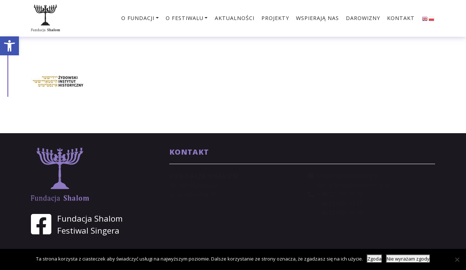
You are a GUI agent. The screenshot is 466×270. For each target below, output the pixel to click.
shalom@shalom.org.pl (348, 176)
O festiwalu (185, 18)
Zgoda (374, 258)
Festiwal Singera (88, 230)
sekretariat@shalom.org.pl (353, 185)
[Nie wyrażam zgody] (457, 259)
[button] (9, 45)
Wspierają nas (317, 18)
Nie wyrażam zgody (408, 258)
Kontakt (401, 18)
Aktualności (234, 18)
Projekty (275, 18)
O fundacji (137, 18)
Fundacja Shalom (90, 218)
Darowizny (363, 18)
